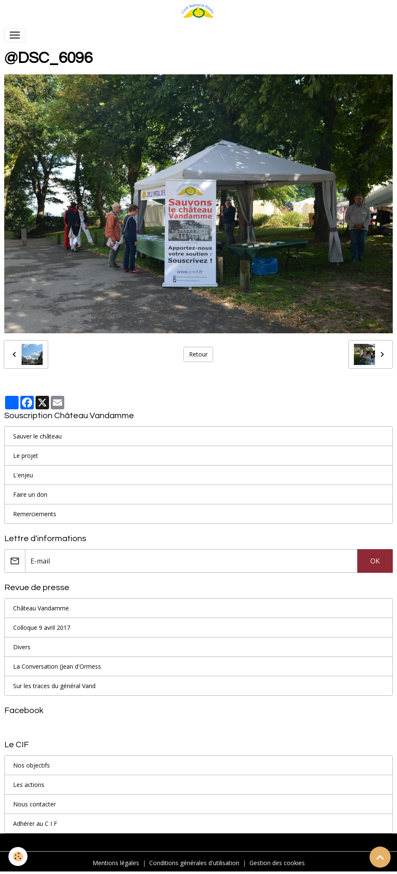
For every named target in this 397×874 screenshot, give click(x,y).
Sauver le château (37, 436)
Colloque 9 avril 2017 (41, 628)
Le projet (25, 456)
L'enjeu (23, 475)
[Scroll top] (380, 857)
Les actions (28, 785)
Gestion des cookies (277, 863)
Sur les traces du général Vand (54, 686)
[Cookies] (17, 856)
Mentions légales (116, 863)
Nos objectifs (31, 765)
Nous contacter (34, 804)
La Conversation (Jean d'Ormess (57, 666)
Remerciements (34, 514)
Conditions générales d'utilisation (194, 863)
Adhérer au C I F (35, 824)
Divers (21, 647)
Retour (198, 354)
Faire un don (30, 494)
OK (375, 561)
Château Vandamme (41, 608)
